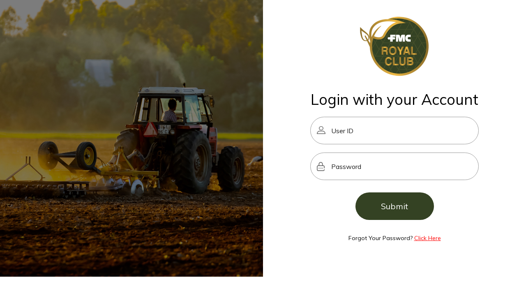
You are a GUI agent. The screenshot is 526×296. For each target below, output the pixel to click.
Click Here (427, 238)
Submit (394, 206)
